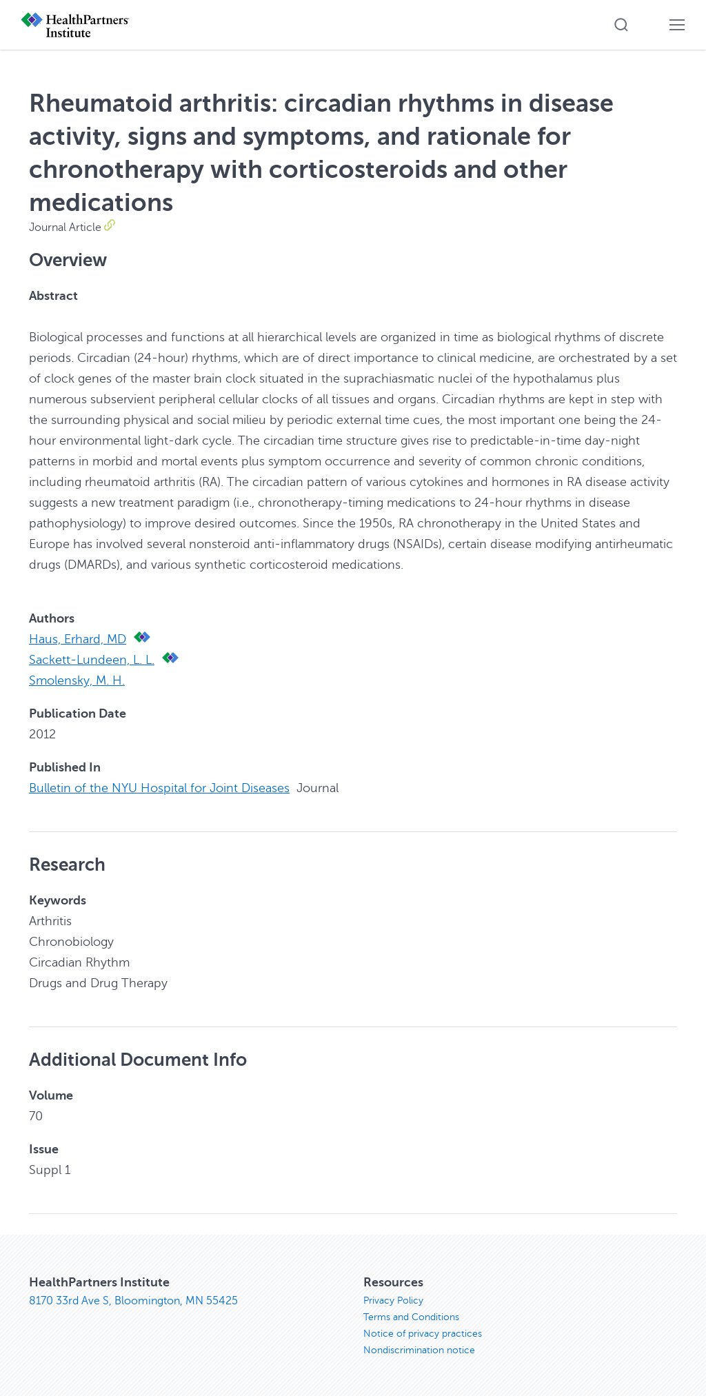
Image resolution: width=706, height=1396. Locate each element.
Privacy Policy (393, 1300)
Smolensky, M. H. (77, 680)
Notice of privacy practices (422, 1333)
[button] (621, 25)
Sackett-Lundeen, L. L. (91, 660)
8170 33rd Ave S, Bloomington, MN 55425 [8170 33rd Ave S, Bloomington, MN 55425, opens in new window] (133, 1301)
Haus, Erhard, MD (77, 639)
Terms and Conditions (411, 1317)
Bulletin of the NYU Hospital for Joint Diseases (159, 788)
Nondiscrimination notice (419, 1350)
